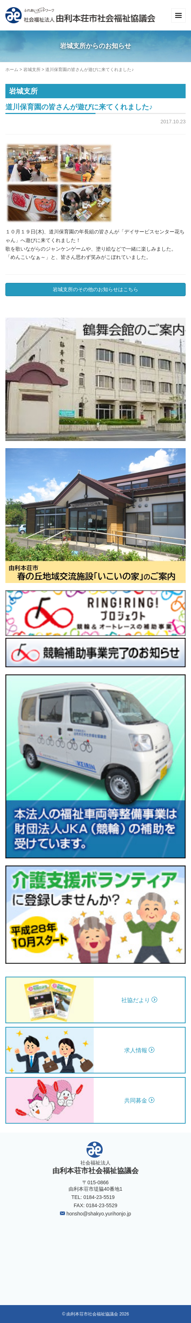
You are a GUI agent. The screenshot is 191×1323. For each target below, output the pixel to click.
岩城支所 (32, 69)
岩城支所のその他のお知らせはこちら (95, 289)
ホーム (11, 69)
